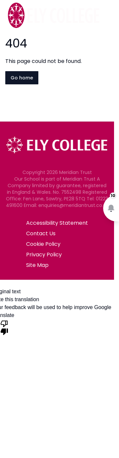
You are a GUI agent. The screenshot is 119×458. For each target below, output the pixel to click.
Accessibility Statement (57, 223)
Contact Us (41, 233)
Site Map (37, 265)
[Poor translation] (4, 327)
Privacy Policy (44, 254)
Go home (22, 77)
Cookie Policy (43, 244)
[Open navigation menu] (109, 15)
